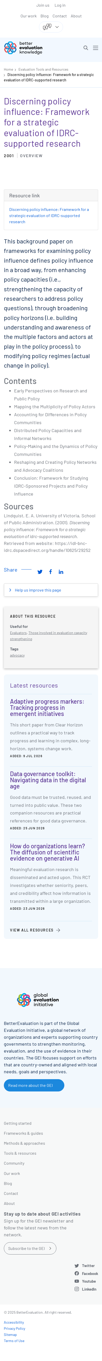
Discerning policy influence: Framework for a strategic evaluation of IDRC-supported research (49, 215)
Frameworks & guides (23, 1133)
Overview (31, 155)
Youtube (89, 1281)
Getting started (18, 1123)
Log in (60, 5)
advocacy (17, 655)
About (76, 15)
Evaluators (18, 632)
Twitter (88, 1265)
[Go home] (29, 48)
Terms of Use (14, 1340)
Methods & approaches (24, 1143)
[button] (86, 48)
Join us (42, 5)
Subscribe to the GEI (26, 1248)
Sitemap (10, 1334)
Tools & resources (20, 1153)
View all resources (32, 930)
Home (8, 69)
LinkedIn (89, 1289)
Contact (60, 15)
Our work (29, 15)
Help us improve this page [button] (37, 589)
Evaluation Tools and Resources (43, 69)
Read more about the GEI (30, 1085)
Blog (44, 15)
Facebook (90, 1273)
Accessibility (14, 1322)
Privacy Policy (14, 1328)
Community (14, 1163)
